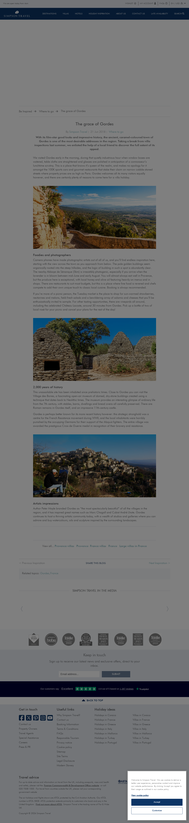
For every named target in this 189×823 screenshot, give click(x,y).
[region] (156, 795)
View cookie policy (139, 796)
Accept (157, 802)
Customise (157, 811)
